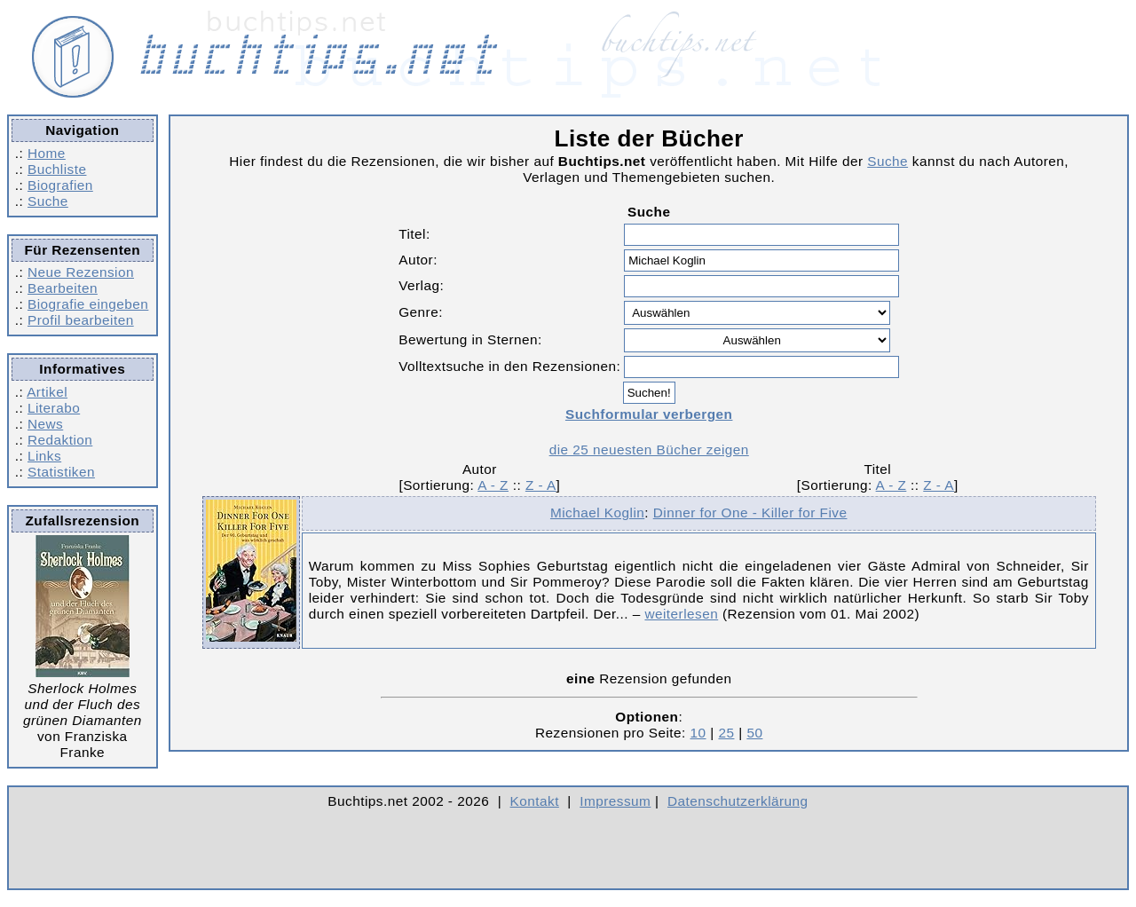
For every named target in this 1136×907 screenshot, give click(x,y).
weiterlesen (681, 613)
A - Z (493, 485)
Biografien (60, 185)
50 (754, 732)
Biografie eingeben (88, 304)
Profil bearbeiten (81, 319)
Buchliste (57, 169)
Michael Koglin (597, 512)
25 (726, 732)
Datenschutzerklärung (738, 800)
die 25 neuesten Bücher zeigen (649, 449)
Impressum (615, 800)
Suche (48, 201)
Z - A (540, 485)
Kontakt (534, 800)
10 (698, 732)
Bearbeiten (63, 288)
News (45, 423)
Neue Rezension (81, 272)
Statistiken (61, 471)
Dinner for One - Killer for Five (750, 512)
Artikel (47, 391)
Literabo (54, 407)
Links (44, 455)
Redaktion (60, 439)
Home (47, 153)
